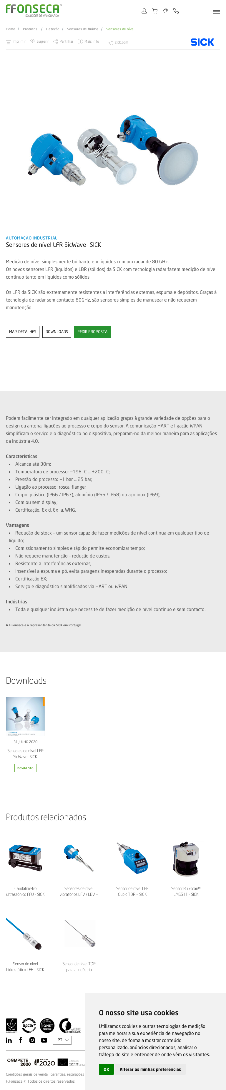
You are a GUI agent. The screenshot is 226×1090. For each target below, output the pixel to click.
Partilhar (66, 41)
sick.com (122, 42)
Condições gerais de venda (27, 1074)
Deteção (52, 29)
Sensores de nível (120, 29)
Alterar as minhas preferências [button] (150, 1069)
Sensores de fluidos (83, 29)
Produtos (30, 29)
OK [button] (106, 1069)
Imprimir (19, 41)
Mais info (91, 41)
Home (10, 29)
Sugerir (43, 41)
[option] (113, 150)
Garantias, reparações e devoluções (78, 1074)
